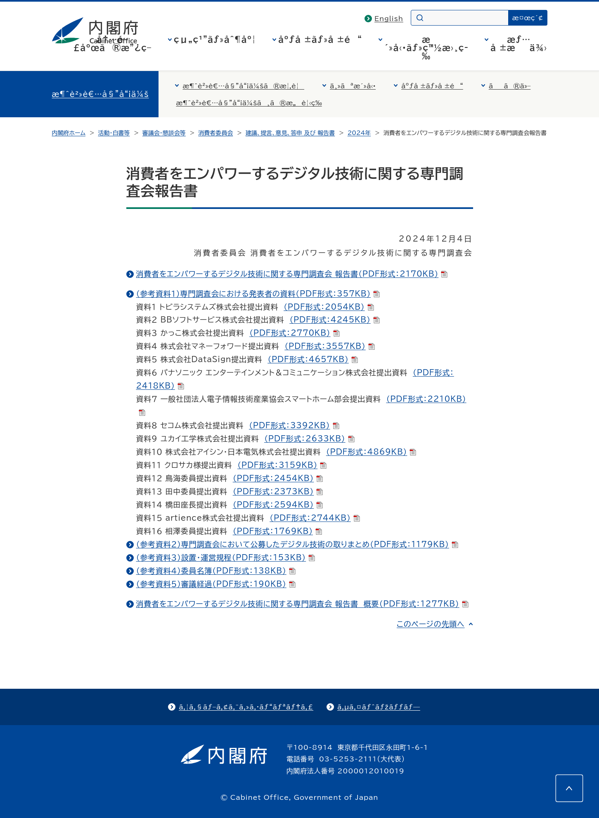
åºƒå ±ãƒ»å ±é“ (320, 39)
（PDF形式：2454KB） (278, 478)
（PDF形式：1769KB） (277, 531)
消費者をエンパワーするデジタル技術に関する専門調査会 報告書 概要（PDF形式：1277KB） (302, 603)
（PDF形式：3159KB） (282, 465)
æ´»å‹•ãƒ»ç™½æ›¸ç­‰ (426, 47)
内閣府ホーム (68, 133)
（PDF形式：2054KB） (329, 307)
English (388, 18)
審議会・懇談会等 (164, 133)
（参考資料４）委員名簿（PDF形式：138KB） (216, 570)
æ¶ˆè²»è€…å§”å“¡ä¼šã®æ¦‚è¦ (243, 86)
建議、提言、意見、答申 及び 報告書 (290, 133)
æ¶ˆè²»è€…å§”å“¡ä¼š (100, 94)
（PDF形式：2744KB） (315, 518)
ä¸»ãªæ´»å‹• (353, 86)
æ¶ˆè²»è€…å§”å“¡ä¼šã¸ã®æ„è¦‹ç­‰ (249, 103)
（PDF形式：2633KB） (309, 438)
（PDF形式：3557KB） (329, 346)
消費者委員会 (215, 133)
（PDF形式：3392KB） (294, 425)
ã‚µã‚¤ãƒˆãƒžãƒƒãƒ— (378, 707)
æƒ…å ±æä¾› (518, 43)
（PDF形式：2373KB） (278, 491)
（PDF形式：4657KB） (313, 359)
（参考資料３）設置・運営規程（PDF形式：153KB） (225, 557)
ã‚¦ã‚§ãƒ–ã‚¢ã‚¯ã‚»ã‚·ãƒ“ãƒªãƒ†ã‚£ (246, 707)
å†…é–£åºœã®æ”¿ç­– (112, 43)
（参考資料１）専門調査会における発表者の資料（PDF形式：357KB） (258, 293)
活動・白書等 (114, 133)
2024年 (359, 133)
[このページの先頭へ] (569, 788)
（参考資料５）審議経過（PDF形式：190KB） (216, 584)
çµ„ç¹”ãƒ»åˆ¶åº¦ (215, 39)
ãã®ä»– (510, 86)
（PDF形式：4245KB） (334, 319)
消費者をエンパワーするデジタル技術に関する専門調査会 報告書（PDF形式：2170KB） (292, 273)
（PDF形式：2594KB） (278, 504)
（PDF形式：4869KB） (371, 451)
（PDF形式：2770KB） (294, 333)
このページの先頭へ (431, 624)
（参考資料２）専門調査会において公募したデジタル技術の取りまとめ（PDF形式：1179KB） (297, 544)
